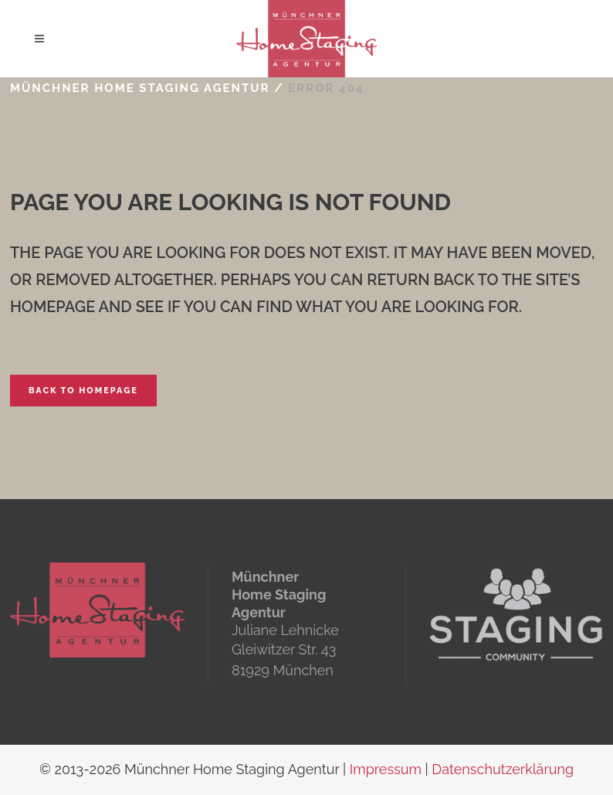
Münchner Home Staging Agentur (140, 88)
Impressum (386, 769)
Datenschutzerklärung (503, 769)
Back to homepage (83, 391)
